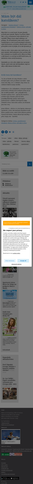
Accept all (23, 261)
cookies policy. (16, 253)
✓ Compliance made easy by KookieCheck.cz (19, 228)
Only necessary (9, 261)
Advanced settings (16, 264)
